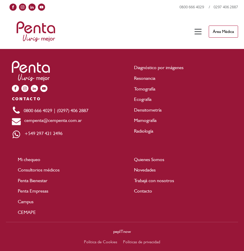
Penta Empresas (33, 191)
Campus (26, 201)
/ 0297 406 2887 (223, 7)
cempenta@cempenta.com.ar (51, 120)
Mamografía (145, 120)
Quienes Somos (149, 159)
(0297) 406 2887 (72, 110)
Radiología (143, 131)
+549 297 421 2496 (42, 133)
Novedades (145, 170)
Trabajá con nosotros (154, 180)
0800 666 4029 (191, 7)
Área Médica (223, 31)
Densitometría (148, 110)
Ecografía (142, 99)
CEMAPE (27, 212)
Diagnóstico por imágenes (159, 67)
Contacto (143, 191)
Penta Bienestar (32, 180)
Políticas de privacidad (141, 241)
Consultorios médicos (39, 170)
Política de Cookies (100, 241)
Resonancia (144, 78)
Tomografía (144, 89)
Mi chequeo (29, 159)
